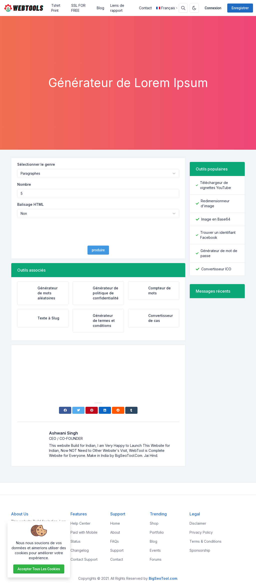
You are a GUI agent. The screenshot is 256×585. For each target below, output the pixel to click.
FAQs (114, 541)
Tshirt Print (55, 8)
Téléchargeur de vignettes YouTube (215, 185)
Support (117, 550)
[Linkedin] (105, 410)
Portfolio (157, 532)
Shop (154, 523)
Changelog (79, 550)
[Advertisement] (128, 62)
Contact (145, 8)
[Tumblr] (131, 410)
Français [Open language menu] (165, 8)
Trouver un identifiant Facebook (218, 235)
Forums (156, 559)
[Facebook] (65, 410)
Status (75, 541)
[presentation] (98, 232)
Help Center (80, 523)
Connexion (213, 8)
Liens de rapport (117, 8)
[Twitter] (78, 410)
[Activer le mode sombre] (194, 8)
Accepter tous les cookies (39, 569)
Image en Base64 (215, 219)
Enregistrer (240, 8)
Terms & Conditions (206, 541)
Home (115, 523)
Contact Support (84, 559)
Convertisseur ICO (216, 269)
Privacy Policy (201, 532)
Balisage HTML (30, 204)
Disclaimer (198, 523)
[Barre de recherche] (183, 8)
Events (155, 550)
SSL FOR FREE (78, 8)
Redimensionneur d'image (215, 203)
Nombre (24, 184)
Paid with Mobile (84, 532)
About (115, 532)
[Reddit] (118, 410)
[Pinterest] (92, 410)
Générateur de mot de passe (218, 253)
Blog (100, 8)
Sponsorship (200, 550)
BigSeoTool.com (163, 578)
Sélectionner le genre (36, 164)
